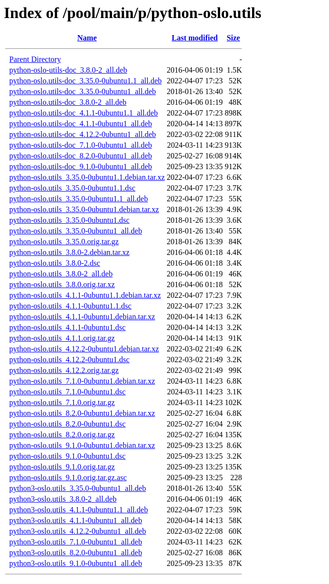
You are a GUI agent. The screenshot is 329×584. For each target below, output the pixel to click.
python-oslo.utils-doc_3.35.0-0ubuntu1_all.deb (82, 91)
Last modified (195, 38)
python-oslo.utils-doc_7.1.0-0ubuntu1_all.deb (80, 145)
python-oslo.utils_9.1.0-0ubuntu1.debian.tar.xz (82, 445)
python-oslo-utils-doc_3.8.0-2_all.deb (68, 70)
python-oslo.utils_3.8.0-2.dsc (54, 263)
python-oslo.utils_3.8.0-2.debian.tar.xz (69, 252)
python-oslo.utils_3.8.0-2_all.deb (60, 274)
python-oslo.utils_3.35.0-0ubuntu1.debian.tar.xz (84, 209)
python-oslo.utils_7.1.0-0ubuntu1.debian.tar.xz (82, 381)
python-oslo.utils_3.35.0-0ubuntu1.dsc (69, 220)
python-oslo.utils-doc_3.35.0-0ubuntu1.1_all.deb (85, 81)
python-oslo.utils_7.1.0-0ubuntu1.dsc (67, 392)
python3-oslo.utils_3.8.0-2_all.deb (62, 499)
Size (233, 38)
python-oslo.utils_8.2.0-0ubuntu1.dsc (67, 424)
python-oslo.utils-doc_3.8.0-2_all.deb (68, 102)
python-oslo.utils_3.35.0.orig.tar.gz (64, 241)
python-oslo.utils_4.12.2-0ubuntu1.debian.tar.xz (84, 349)
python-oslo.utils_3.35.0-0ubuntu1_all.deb (75, 231)
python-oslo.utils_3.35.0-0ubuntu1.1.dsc (72, 188)
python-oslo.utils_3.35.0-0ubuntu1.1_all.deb (78, 199)
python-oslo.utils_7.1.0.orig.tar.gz (62, 402)
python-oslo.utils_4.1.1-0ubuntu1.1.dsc (70, 306)
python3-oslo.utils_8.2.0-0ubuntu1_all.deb (75, 552)
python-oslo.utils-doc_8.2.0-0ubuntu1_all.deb (80, 156)
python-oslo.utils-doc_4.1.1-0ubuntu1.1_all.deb (83, 113)
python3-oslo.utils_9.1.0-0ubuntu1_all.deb (75, 563)
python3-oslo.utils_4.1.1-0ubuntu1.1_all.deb (78, 510)
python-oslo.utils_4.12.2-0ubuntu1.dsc (69, 359)
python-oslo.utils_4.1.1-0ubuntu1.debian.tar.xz (82, 316)
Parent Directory (35, 59)
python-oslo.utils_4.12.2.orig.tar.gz (64, 370)
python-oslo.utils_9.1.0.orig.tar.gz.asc (68, 477)
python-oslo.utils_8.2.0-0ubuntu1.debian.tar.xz (82, 413)
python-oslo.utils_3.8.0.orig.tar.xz (62, 284)
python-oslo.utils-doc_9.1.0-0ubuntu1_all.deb (80, 166)
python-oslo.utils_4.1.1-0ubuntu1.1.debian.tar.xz (85, 295)
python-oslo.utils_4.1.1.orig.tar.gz (62, 338)
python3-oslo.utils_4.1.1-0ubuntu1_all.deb (75, 520)
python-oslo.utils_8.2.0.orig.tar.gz (62, 434)
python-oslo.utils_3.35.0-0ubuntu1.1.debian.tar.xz (87, 177)
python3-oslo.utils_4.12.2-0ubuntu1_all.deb (77, 531)
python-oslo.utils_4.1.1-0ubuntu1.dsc (67, 327)
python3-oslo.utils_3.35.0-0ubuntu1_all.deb (77, 488)
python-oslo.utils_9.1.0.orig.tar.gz (62, 467)
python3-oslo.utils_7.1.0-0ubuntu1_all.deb (75, 542)
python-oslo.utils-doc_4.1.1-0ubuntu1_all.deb (80, 123)
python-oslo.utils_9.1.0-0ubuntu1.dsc (67, 456)
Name (87, 38)
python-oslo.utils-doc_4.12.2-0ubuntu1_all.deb (82, 134)
